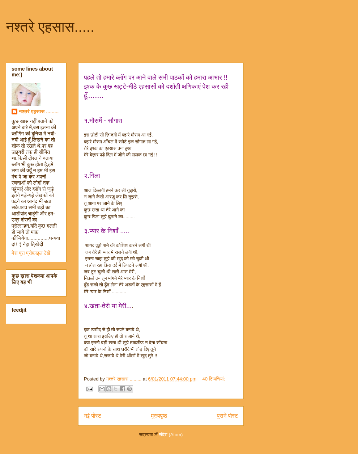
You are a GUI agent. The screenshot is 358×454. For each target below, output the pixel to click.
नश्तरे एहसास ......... (39, 111)
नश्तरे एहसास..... (50, 27)
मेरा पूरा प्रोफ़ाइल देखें (31, 253)
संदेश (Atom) (171, 434)
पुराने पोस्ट (227, 416)
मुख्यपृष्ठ (159, 416)
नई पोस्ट (92, 416)
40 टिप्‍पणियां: (214, 379)
